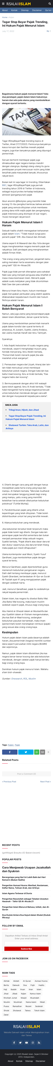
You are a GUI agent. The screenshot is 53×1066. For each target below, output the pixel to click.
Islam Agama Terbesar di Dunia (17, 893)
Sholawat (17, 1010)
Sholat (6, 1010)
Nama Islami (31, 1002)
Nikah (42, 1002)
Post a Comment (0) (26, 774)
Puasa (6, 1006)
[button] (3, 3)
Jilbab (14, 993)
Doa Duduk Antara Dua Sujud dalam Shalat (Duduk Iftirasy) (26, 916)
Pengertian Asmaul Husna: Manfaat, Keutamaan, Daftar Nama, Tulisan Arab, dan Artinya (25, 886)
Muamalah (34, 998)
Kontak (14, 10)
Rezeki (28, 1006)
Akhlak (6, 981)
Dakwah (16, 985)
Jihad (6, 993)
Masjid (23, 998)
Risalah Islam (27, 1054)
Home (4, 17)
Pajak (17, 745)
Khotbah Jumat (10, 998)
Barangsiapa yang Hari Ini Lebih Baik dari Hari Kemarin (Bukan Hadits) (24, 878)
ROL (25, 678)
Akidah (16, 981)
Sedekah (39, 1006)
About (5, 10)
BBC (4, 185)
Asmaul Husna (41, 981)
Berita (6, 985)
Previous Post (10, 782)
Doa (25, 985)
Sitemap (25, 10)
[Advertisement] (26, 62)
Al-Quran (27, 981)
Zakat (6, 1015)
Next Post (44, 782)
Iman (31, 989)
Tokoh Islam (39, 1010)
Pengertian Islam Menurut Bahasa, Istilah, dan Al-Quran (26, 908)
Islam (17, 233)
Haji (5, 989)
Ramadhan (17, 1006)
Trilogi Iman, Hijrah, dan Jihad (24, 410)
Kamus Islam (35, 993)
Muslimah (18, 1002)
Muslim (32, 678)
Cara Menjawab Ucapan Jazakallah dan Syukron (26, 869)
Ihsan (22, 989)
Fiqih (33, 985)
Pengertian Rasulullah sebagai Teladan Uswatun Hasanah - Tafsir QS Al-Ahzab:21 (25, 900)
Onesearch (16, 678)
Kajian (11, 17)
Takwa (27, 1010)
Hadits (41, 985)
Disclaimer (37, 10)
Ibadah (14, 989)
